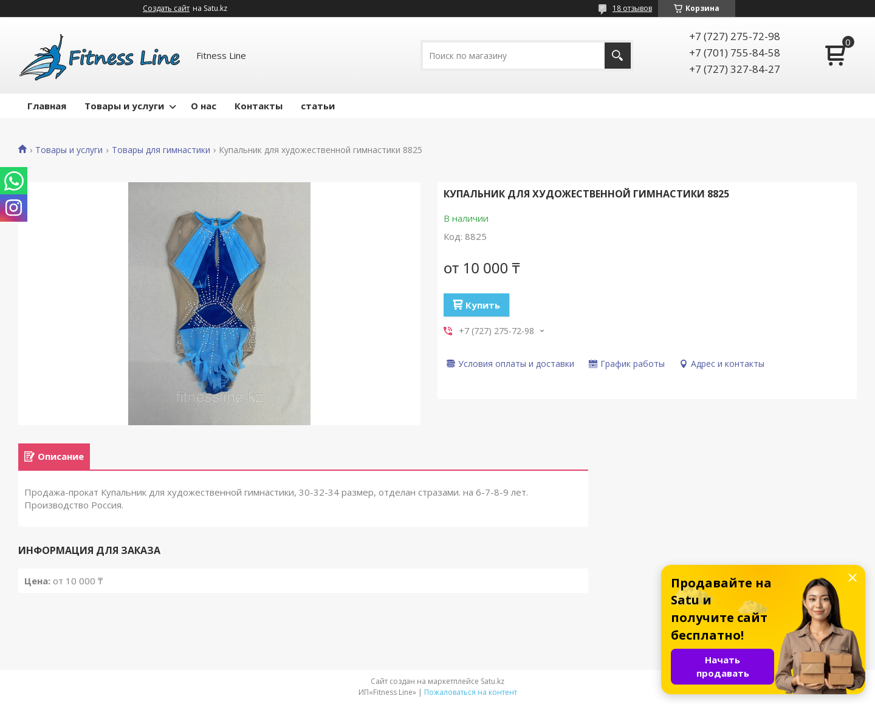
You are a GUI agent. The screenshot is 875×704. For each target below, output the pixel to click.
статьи (318, 106)
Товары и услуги (124, 106)
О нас (203, 106)
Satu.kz (492, 681)
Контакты (259, 106)
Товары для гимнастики (161, 150)
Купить (482, 305)
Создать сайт (166, 8)
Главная (46, 106)
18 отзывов (632, 8)
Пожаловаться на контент (470, 692)
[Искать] (618, 56)
